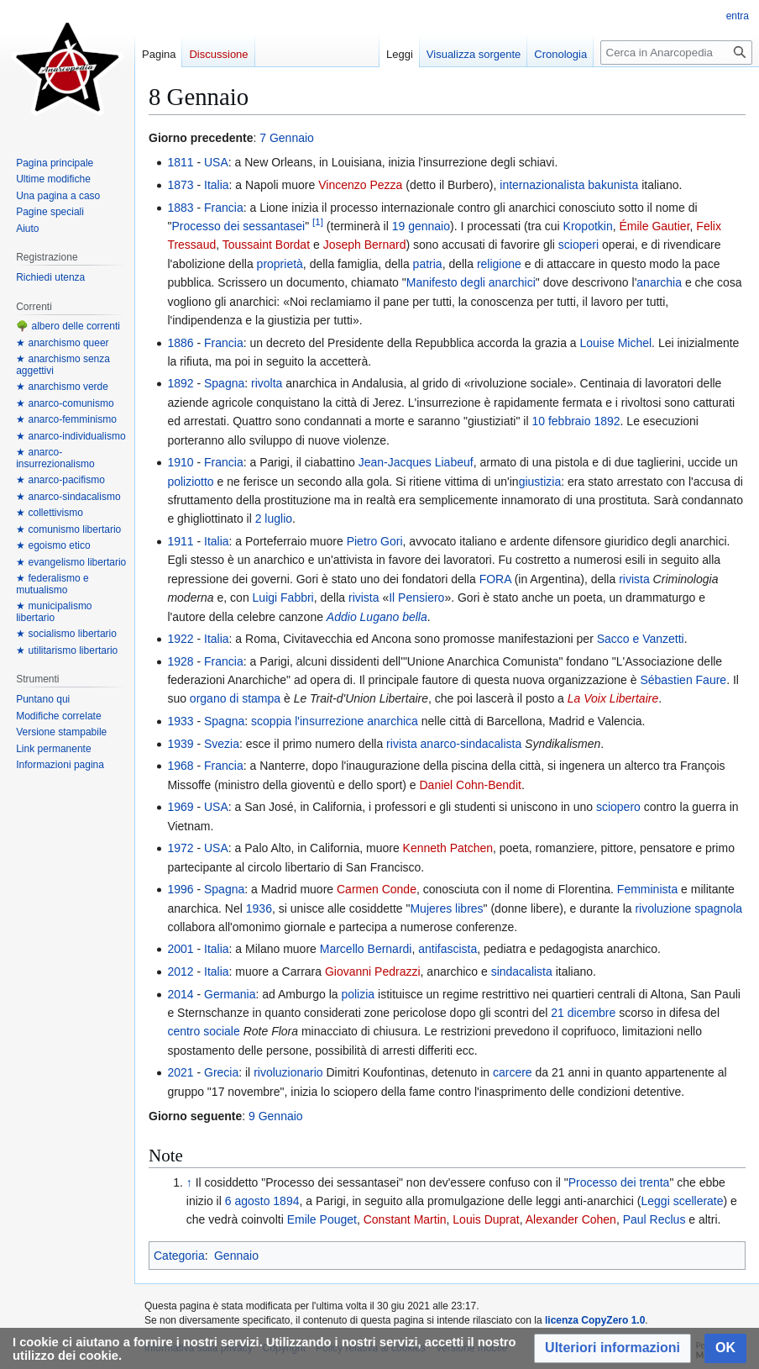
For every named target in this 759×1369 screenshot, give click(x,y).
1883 (180, 207)
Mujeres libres (446, 908)
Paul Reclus (654, 1219)
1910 (180, 462)
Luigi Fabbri (283, 597)
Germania (229, 994)
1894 (286, 1201)
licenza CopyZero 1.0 (595, 1320)
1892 (180, 383)
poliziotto (190, 481)
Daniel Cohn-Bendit (470, 785)
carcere (512, 1072)
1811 (180, 162)
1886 (180, 343)
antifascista (447, 949)
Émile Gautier (655, 226)
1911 (180, 541)
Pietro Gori (375, 541)
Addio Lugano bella (377, 617)
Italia (216, 185)
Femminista (647, 889)
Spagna (224, 383)
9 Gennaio (276, 1116)
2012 (180, 971)
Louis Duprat (486, 1219)
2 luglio (273, 518)
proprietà (280, 264)
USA (216, 162)
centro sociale (203, 1031)
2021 (180, 1072)
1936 (259, 908)
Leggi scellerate (682, 1201)
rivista (634, 579)
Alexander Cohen (571, 1219)
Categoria (179, 1255)
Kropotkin (588, 226)
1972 (180, 848)
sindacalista (521, 971)
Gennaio (236, 1255)
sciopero (618, 807)
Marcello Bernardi (366, 949)
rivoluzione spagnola (688, 908)
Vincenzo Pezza (360, 185)
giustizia (540, 481)
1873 (180, 185)
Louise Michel (616, 343)
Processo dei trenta (619, 1182)
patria (427, 264)
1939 (180, 743)
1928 (180, 661)
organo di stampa (235, 698)
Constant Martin (405, 1219)
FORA (495, 579)
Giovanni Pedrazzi (373, 971)
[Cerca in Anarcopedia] (676, 52)
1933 (180, 721)
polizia (357, 994)
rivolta (266, 383)
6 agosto (247, 1201)
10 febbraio (560, 421)
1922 (180, 638)
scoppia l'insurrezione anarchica (334, 721)
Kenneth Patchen (448, 848)
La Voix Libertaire (613, 698)
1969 (180, 807)
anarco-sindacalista (471, 743)
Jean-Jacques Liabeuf (416, 462)
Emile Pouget (322, 1219)
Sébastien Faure (683, 680)
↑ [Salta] (189, 1182)
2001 (180, 949)
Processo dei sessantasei (238, 226)
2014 (180, 994)
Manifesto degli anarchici (471, 282)
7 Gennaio (286, 138)
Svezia (221, 743)
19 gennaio (421, 226)
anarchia (659, 282)
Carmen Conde (376, 889)
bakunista (613, 185)
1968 (180, 765)
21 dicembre (583, 1012)
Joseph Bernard (364, 244)
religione (499, 264)
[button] (612, 1348)
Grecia (221, 1072)
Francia (223, 207)
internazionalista (542, 185)
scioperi (578, 244)
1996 (180, 889)
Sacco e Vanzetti (640, 638)
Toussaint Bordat (266, 244)
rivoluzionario (288, 1072)
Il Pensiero (416, 597)
